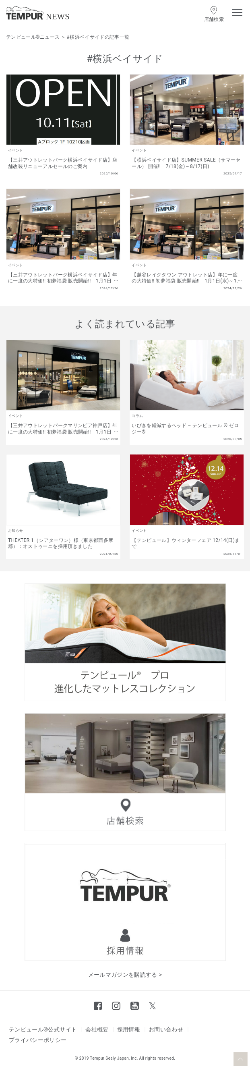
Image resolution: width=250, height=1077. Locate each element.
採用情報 (128, 1029)
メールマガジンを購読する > (125, 974)
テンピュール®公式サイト (43, 1029)
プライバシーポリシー (38, 1040)
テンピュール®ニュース (33, 37)
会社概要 (96, 1029)
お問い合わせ (166, 1029)
